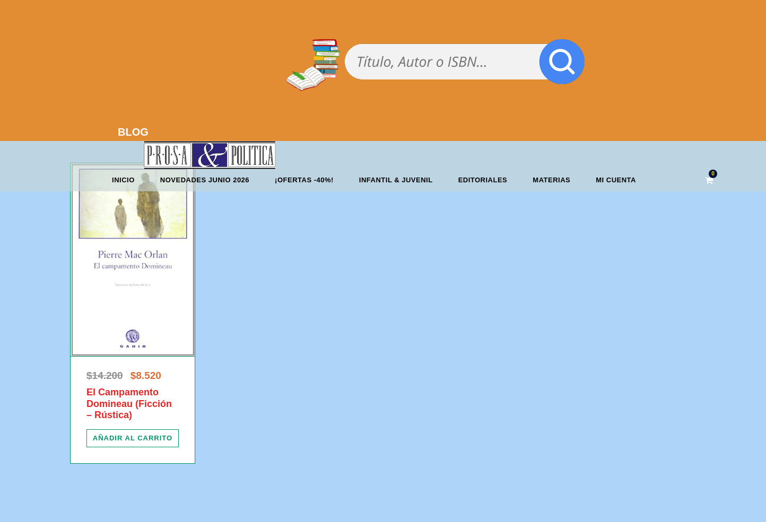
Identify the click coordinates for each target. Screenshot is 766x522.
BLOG (133, 132)
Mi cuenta (616, 180)
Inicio (123, 180)
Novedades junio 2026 (204, 180)
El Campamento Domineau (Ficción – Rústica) (129, 403)
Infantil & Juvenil (396, 180)
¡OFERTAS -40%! (304, 180)
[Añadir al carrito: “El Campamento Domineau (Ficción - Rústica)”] (132, 438)
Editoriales (483, 180)
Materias (551, 180)
